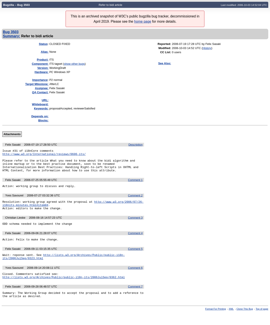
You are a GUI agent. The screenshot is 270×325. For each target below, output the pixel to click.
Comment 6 (135, 277)
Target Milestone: (37, 84)
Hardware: (42, 72)
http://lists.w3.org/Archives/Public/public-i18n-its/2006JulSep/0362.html (63, 288)
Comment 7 (135, 297)
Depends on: (40, 116)
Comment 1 (135, 184)
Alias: (44, 51)
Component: (40, 63)
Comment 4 (135, 241)
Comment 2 (135, 200)
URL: (45, 100)
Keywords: (41, 108)
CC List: (165, 52)
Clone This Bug (244, 321)
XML (231, 321)
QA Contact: (40, 92)
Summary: (11, 36)
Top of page (262, 321)
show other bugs (74, 63)
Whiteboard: (40, 104)
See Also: (164, 63)
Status (43, 44)
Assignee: (41, 88)
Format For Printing (215, 321)
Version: (42, 68)
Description (135, 144)
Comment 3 (135, 224)
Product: (42, 59)
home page (142, 21)
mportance (40, 80)
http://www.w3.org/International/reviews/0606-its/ (44, 155)
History (207, 48)
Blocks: (43, 120)
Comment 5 (135, 257)
